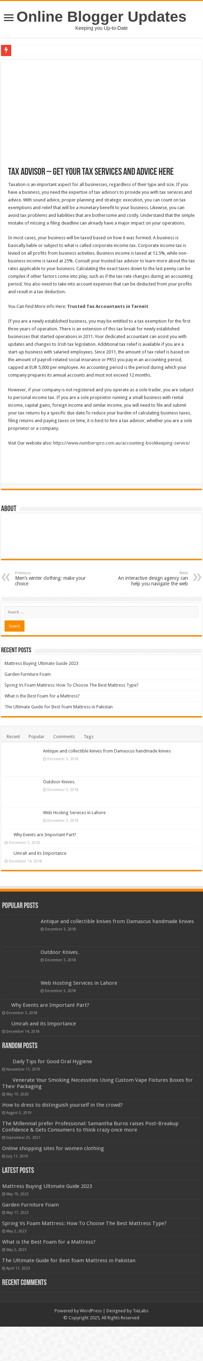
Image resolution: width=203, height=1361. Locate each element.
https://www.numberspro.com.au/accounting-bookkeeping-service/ (121, 443)
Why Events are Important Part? (45, 834)
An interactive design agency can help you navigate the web (152, 578)
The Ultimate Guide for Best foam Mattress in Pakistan (59, 706)
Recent (13, 736)
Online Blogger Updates (101, 16)
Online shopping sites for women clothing (53, 1148)
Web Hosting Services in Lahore (74, 812)
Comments (64, 736)
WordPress (91, 1310)
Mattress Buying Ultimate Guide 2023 (41, 663)
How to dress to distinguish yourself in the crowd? (62, 1105)
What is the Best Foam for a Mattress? (42, 696)
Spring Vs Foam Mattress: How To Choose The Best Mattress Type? (72, 685)
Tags (88, 736)
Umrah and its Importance (40, 853)
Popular (36, 736)
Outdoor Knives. (59, 781)
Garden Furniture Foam (28, 674)
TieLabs (140, 1310)
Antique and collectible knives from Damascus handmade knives (107, 751)
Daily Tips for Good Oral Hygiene (52, 1061)
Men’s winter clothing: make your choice (51, 578)
